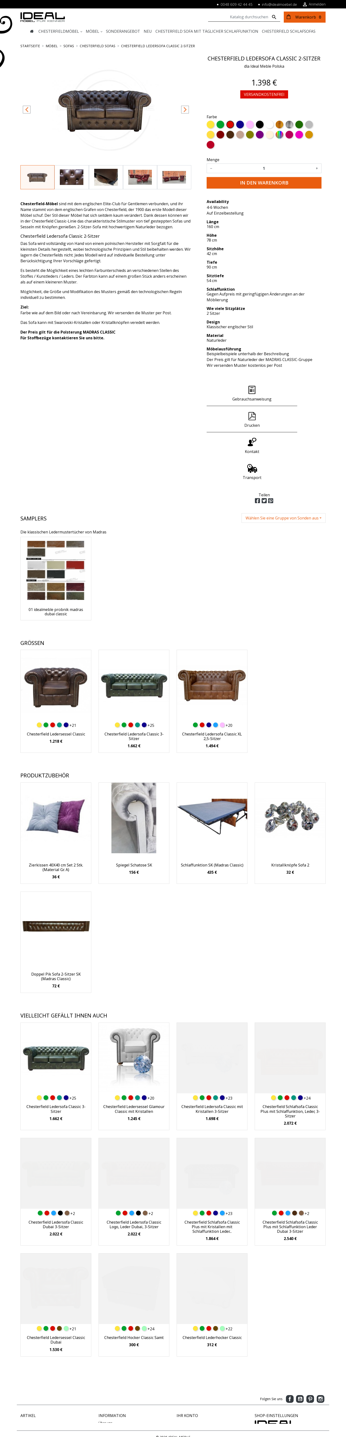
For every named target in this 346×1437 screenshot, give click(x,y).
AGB (102, 1386)
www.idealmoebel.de (271, 1405)
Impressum (107, 1380)
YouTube (300, 1347)
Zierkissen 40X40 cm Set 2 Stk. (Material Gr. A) (56, 815)
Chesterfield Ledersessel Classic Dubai (56, 1288)
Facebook (290, 1347)
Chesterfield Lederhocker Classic (212, 1285)
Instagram (320, 1347)
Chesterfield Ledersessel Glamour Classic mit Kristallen (134, 1057)
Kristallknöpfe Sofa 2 (290, 812)
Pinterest (310, 1347)
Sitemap (105, 1396)
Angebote (28, 1370)
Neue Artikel (29, 1375)
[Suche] (244, 17)
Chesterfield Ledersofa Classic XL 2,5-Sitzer (212, 684)
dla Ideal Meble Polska (264, 66)
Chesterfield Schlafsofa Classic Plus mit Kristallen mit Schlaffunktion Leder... (212, 1174)
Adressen (184, 1386)
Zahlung (105, 1375)
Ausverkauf (29, 1386)
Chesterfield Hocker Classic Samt (134, 1285)
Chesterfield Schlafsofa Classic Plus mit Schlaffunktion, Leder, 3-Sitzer (290, 1059)
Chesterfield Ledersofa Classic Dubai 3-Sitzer (56, 1172)
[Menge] (264, 168)
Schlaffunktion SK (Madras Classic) (212, 812)
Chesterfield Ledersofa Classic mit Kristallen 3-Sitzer (212, 1057)
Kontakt (105, 1391)
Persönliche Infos (190, 1370)
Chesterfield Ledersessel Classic (56, 681)
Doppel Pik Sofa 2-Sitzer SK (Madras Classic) (56, 924)
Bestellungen (187, 1375)
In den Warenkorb (264, 182)
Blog (102, 1406)
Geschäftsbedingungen (116, 1401)
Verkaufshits (29, 1380)
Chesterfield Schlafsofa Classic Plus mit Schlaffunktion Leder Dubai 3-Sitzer (290, 1174)
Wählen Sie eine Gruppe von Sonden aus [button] (282, 465)
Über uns (105, 1370)
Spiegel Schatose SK (134, 812)
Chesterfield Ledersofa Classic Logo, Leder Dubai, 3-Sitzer (134, 1172)
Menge (213, 159)
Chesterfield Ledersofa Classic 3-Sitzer (134, 684)
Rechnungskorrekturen (194, 1380)
